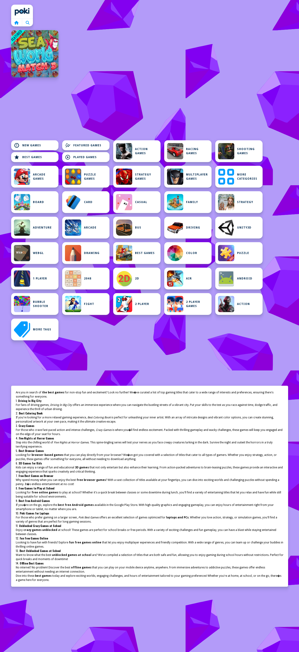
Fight (79, 304)
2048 (78, 278)
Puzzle (233, 253)
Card (79, 202)
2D (127, 278)
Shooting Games (236, 151)
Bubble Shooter (31, 304)
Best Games (28, 157)
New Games (27, 145)
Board (29, 202)
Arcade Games (29, 177)
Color (182, 253)
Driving (183, 227)
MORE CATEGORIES (237, 177)
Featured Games (83, 145)
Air (179, 278)
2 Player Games (183, 304)
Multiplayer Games (187, 177)
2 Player (132, 304)
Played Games (81, 157)
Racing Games (183, 151)
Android (235, 278)
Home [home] (22, 12)
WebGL (29, 253)
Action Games (132, 151)
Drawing (82, 253)
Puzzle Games (80, 177)
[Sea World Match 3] (34, 53)
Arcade (80, 227)
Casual (131, 202)
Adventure (33, 227)
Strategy (235, 202)
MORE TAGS (32, 329)
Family (182, 202)
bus (128, 227)
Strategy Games (133, 177)
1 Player (30, 278)
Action (234, 304)
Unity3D (234, 227)
